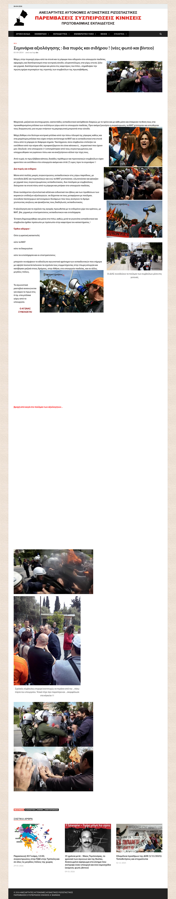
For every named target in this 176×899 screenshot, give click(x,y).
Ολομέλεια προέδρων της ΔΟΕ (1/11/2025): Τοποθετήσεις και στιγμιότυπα (139, 857)
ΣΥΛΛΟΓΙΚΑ (119, 34)
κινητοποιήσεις (51, 810)
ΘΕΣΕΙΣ (103, 34)
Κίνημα (40, 810)
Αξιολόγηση (30, 810)
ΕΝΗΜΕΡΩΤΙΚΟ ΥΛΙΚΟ (84, 34)
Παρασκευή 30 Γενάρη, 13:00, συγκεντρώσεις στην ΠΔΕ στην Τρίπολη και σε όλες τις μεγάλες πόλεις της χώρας (36, 859)
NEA (15, 43)
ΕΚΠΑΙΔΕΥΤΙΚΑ (60, 34)
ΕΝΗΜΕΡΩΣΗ (41, 34)
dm (37, 52)
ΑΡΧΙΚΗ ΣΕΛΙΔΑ (23, 34)
